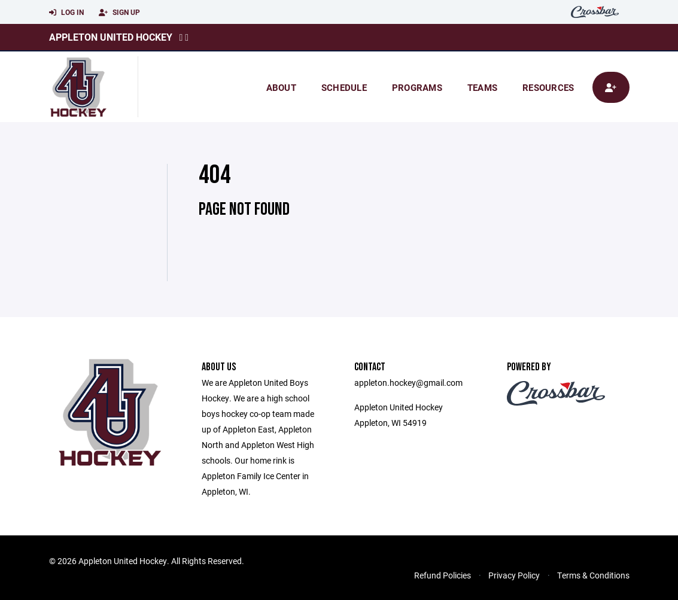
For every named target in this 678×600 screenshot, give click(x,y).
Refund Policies (442, 575)
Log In (66, 12)
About (281, 87)
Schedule (344, 87)
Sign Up (119, 12)
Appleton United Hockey (110, 37)
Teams (482, 87)
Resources (548, 87)
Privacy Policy (514, 575)
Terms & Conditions (593, 575)
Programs (417, 87)
